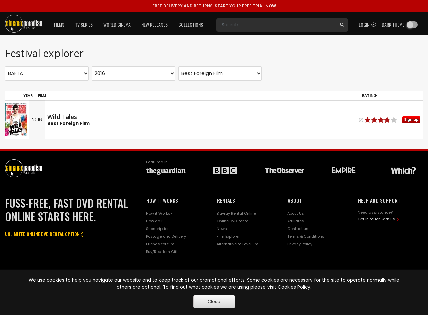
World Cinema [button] (117, 24)
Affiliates (295, 221)
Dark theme (393, 24)
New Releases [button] (154, 24)
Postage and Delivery (166, 236)
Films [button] (59, 24)
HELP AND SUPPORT (379, 200)
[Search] (276, 25)
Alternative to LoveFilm (237, 244)
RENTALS (226, 200)
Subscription (158, 228)
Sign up (411, 119)
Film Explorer (228, 236)
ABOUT (295, 200)
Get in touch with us (376, 219)
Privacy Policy (299, 244)
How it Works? (159, 213)
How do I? (155, 221)
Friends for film (160, 244)
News (222, 228)
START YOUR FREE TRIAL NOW (214, 6)
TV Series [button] (84, 24)
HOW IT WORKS (162, 200)
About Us (295, 213)
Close (214, 301)
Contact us (297, 228)
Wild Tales (62, 117)
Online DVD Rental (233, 221)
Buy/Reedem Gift (162, 251)
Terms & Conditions (305, 236)
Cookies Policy (294, 287)
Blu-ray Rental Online (236, 213)
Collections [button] (190, 24)
